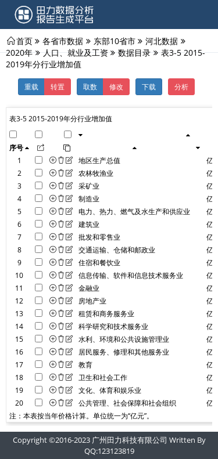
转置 (58, 86)
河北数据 (161, 41)
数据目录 (134, 52)
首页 (24, 41)
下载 (149, 86)
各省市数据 (62, 41)
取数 (90, 86)
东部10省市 (114, 41)
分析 (181, 86)
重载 (31, 86)
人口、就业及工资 (75, 52)
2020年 (19, 52)
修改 (116, 86)
